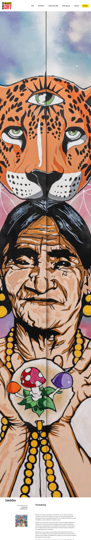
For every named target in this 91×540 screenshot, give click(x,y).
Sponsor (76, 6)
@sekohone (24, 507)
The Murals (41, 6)
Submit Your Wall (53, 6)
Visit (32, 6)
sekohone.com (23, 509)
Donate (85, 6)
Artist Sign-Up (66, 6)
